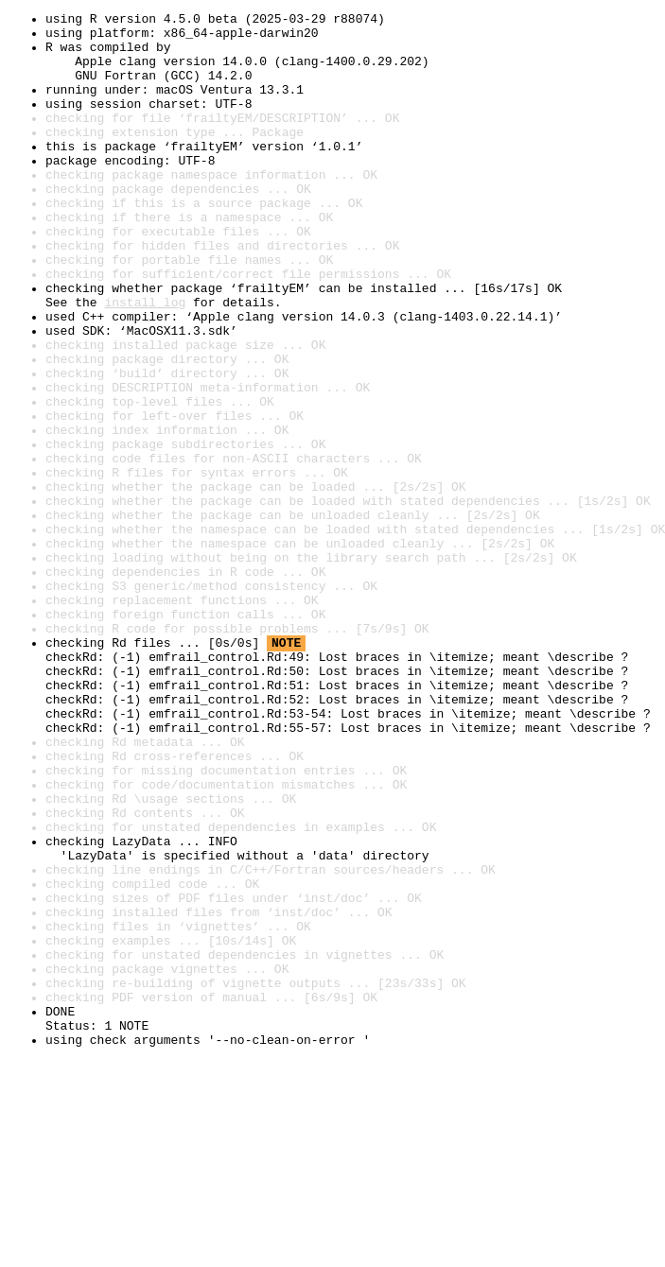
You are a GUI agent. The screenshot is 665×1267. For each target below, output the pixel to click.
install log (144, 361)
